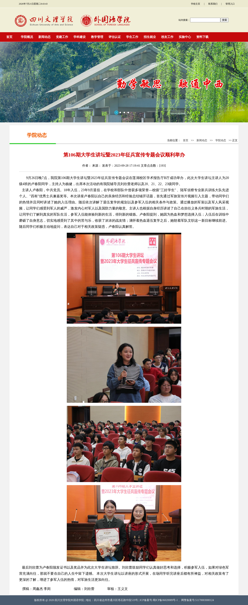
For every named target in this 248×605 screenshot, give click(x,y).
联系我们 (212, 3)
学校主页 (195, 3)
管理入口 (230, 3)
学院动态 (220, 140)
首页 (185, 140)
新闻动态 (201, 140)
